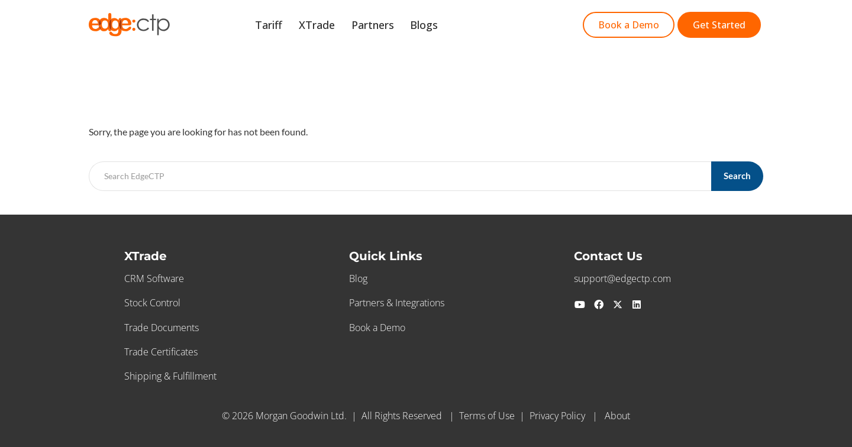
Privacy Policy (557, 415)
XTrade (333, 26)
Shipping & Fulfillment (170, 376)
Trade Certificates (161, 351)
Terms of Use (487, 415)
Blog (358, 278)
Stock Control (152, 302)
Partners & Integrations (396, 302)
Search (737, 175)
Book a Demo (377, 327)
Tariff (289, 26)
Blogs (431, 26)
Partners (384, 26)
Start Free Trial (494, 26)
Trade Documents (161, 327)
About (617, 415)
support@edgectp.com (622, 278)
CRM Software (154, 278)
